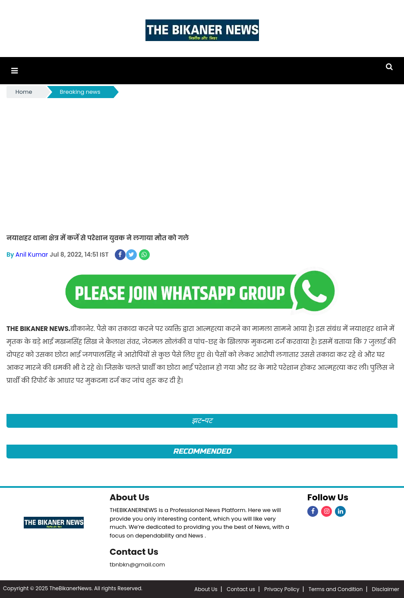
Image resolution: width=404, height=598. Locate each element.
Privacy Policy (281, 589)
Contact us (241, 589)
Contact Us (134, 552)
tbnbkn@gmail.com (137, 564)
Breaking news (80, 92)
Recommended (202, 451)
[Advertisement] (202, 164)
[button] (14, 70)
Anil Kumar (32, 254)
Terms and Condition (336, 589)
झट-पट (202, 420)
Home (24, 92)
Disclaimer (385, 589)
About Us (129, 497)
